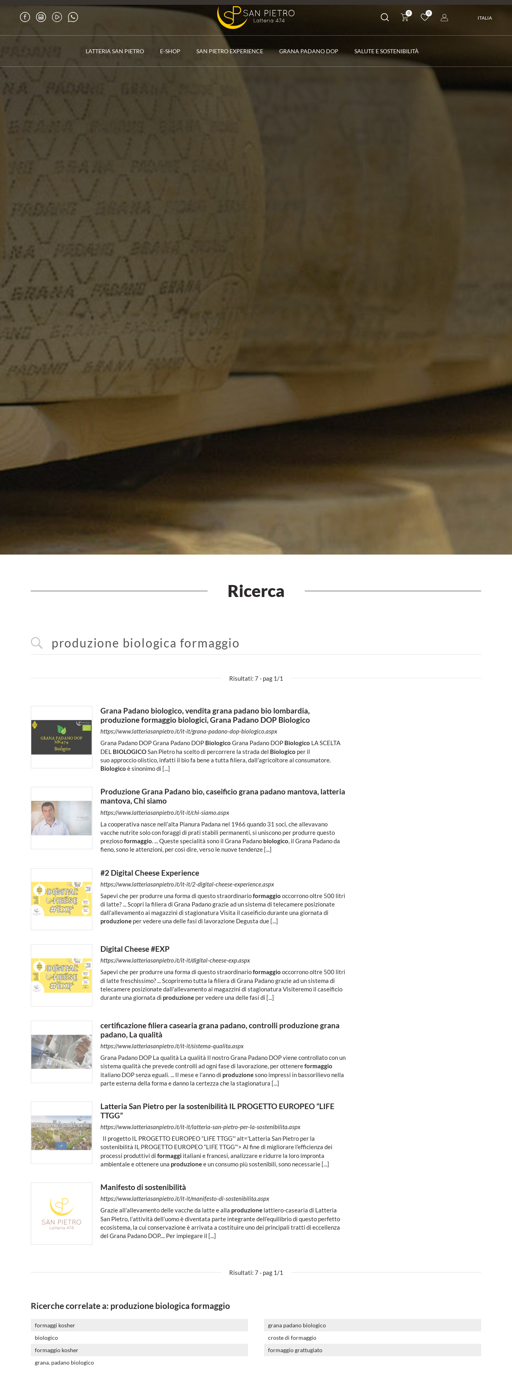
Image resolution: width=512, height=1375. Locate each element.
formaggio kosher (56, 1345)
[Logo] (256, 17)
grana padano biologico (297, 1320)
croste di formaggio (292, 1332)
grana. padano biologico (64, 1357)
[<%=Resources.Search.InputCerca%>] (256, 638)
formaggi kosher (55, 1320)
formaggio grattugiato (295, 1345)
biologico (46, 1332)
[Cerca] (385, 18)
